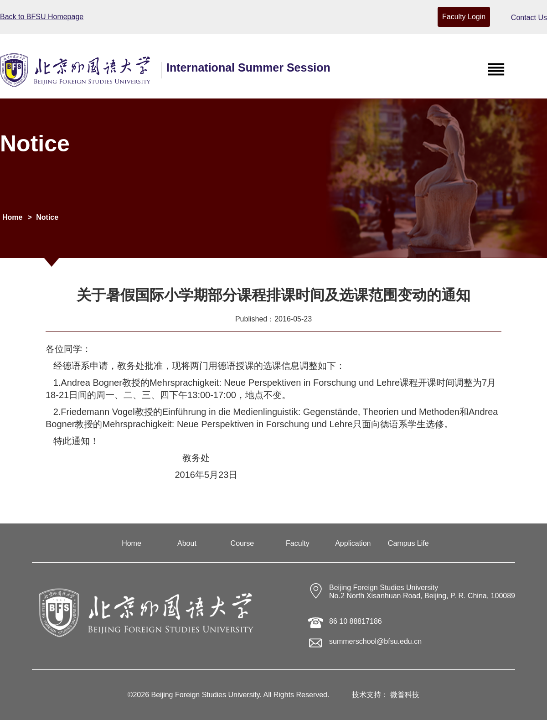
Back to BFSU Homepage (41, 17)
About (186, 543)
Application (353, 543)
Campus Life (408, 543)
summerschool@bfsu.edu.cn (375, 641)
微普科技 (404, 695)
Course (242, 543)
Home (12, 217)
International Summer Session (248, 67)
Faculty (298, 543)
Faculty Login (463, 17)
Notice (47, 217)
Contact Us (529, 17)
